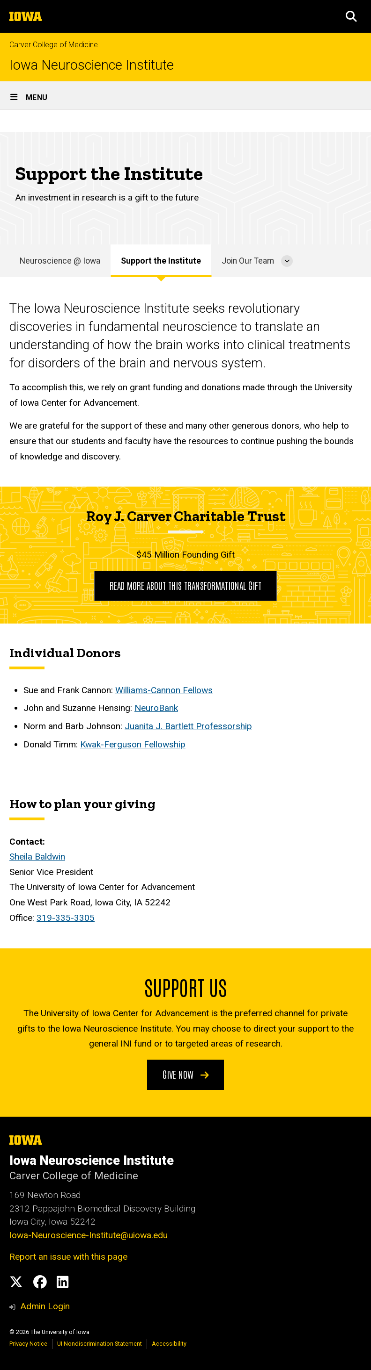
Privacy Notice (28, 1343)
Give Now (186, 1074)
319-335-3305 (66, 917)
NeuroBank (156, 708)
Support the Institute (161, 260)
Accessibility (169, 1343)
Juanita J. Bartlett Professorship (188, 726)
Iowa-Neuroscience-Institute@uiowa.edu (88, 1235)
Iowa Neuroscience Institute (91, 65)
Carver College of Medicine (53, 44)
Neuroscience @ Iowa (60, 260)
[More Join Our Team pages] (287, 260)
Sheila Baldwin (37, 857)
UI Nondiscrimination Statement (99, 1343)
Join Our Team (248, 260)
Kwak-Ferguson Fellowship (133, 744)
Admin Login (45, 1306)
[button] (351, 16)
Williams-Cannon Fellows (164, 690)
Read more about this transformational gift (185, 585)
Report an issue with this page (68, 1256)
